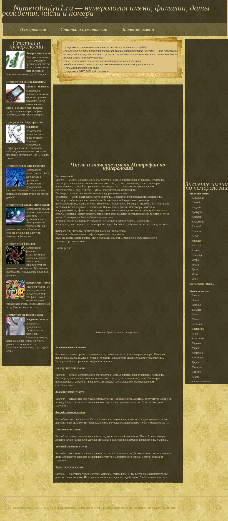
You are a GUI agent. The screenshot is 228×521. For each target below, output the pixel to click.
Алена (195, 376)
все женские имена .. (201, 381)
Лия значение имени (68, 429)
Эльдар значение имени (70, 368)
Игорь (195, 259)
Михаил (196, 240)
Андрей (196, 207)
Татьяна (196, 309)
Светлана (197, 324)
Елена (195, 295)
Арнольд (197, 255)
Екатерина (198, 328)
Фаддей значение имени (70, 412)
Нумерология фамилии (20, 243)
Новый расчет (63, 248)
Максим (196, 245)
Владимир (198, 221)
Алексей (197, 216)
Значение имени (138, 29)
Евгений (196, 226)
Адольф (196, 231)
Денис (195, 269)
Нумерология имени (38, 53)
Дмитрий (197, 212)
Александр (198, 197)
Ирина (195, 314)
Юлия (195, 319)
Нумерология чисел (38, 282)
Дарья (195, 362)
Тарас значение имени (69, 467)
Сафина (196, 371)
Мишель (197, 367)
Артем (195, 250)
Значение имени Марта (69, 391)
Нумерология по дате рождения (25, 165)
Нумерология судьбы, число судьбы (28, 204)
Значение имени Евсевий (70, 347)
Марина (196, 343)
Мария (196, 348)
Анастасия (198, 338)
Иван (195, 274)
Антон (195, 236)
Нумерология (33, 29)
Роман (195, 264)
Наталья (196, 304)
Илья (195, 279)
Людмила (197, 352)
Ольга (195, 300)
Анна (195, 333)
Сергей (196, 202)
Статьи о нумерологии (83, 29)
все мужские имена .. (202, 283)
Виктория (197, 357)
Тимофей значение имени (71, 446)
